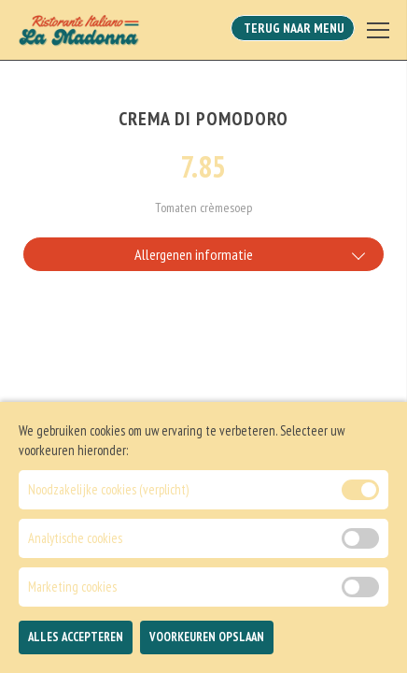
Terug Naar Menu (292, 28)
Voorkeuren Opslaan (206, 650)
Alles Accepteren (75, 650)
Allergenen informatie (193, 254)
